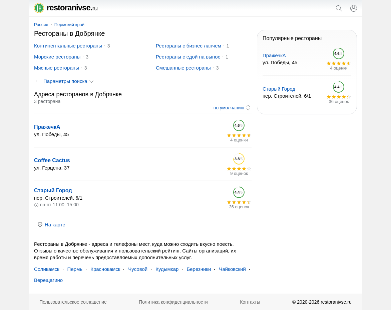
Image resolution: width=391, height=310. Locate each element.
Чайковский (232, 269)
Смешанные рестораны (183, 68)
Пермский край (69, 24)
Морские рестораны (57, 57)
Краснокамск (105, 269)
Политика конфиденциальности (173, 302)
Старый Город (53, 190)
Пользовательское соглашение (73, 302)
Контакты (250, 302)
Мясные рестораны (56, 68)
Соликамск (46, 269)
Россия (41, 24)
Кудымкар (166, 269)
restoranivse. (65, 7)
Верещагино (48, 280)
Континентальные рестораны (68, 45)
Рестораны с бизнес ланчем (188, 45)
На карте (51, 224)
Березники (198, 269)
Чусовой (137, 269)
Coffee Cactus (52, 160)
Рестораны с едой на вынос (188, 57)
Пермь (75, 269)
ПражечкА (47, 127)
